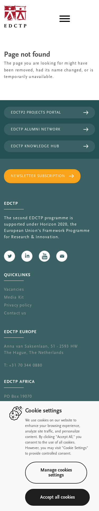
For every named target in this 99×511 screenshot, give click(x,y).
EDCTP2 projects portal (36, 112)
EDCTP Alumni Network (35, 129)
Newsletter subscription (38, 176)
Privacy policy (18, 305)
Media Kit (14, 297)
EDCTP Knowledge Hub (35, 146)
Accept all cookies (57, 497)
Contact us (15, 313)
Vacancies (14, 289)
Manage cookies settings (56, 472)
